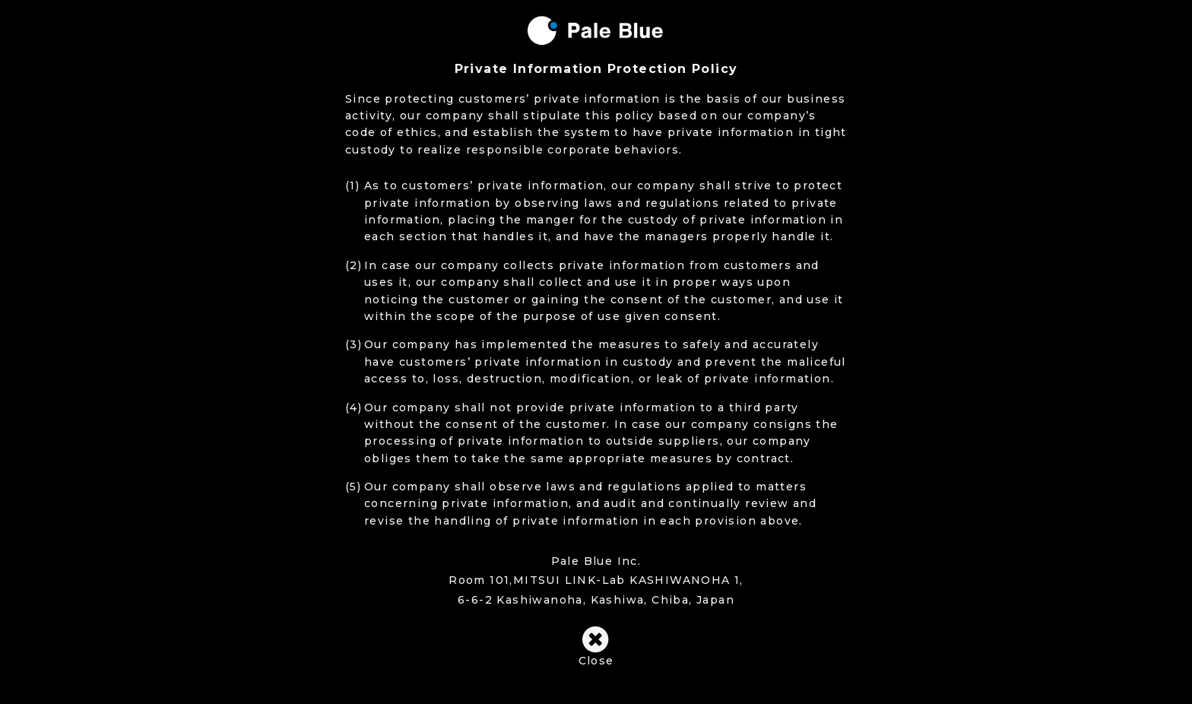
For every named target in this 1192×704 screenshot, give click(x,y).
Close (595, 646)
